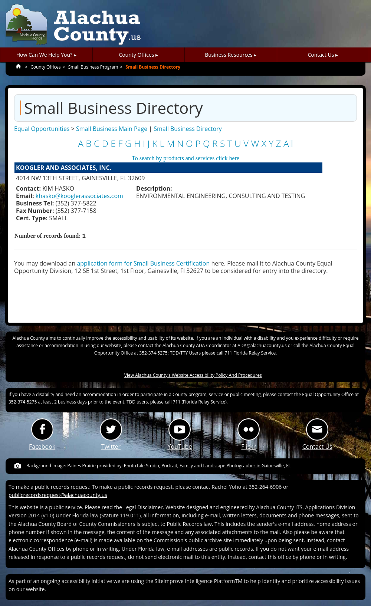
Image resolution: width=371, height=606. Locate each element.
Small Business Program (93, 67)
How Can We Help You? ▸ (46, 54)
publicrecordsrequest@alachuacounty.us (58, 494)
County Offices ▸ (138, 54)
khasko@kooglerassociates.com (79, 196)
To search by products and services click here (185, 158)
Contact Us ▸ (323, 54)
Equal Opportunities (41, 129)
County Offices (45, 67)
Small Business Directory (152, 67)
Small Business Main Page (111, 129)
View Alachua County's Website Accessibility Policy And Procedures (193, 375)
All (288, 143)
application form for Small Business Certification (143, 263)
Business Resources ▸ (230, 54)
